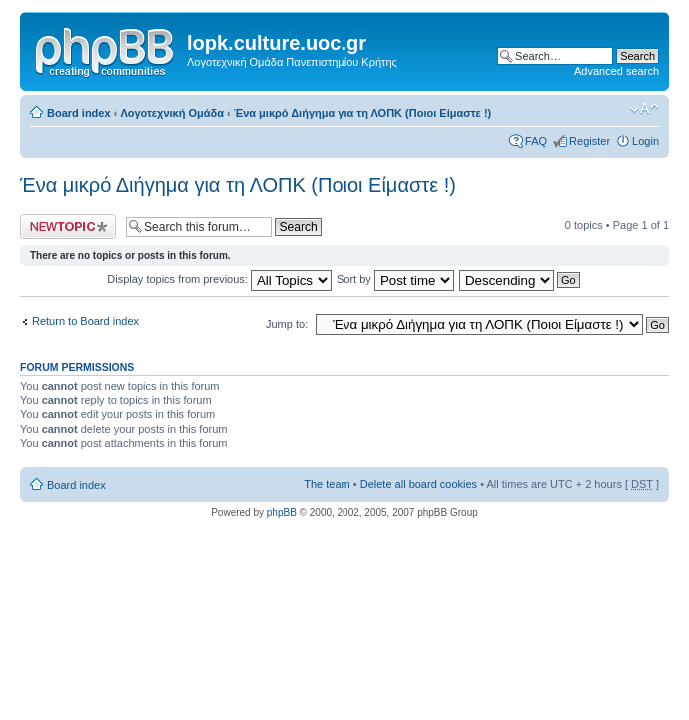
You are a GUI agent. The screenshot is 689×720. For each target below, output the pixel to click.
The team (326, 484)
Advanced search (616, 71)
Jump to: (287, 324)
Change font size (644, 109)
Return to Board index (85, 321)
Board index (79, 113)
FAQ (536, 141)
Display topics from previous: (219, 279)
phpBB (282, 512)
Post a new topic (68, 226)
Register (589, 141)
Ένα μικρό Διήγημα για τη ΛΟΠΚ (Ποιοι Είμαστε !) (362, 113)
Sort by (395, 279)
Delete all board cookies (418, 484)
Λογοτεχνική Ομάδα (172, 113)
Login (645, 141)
